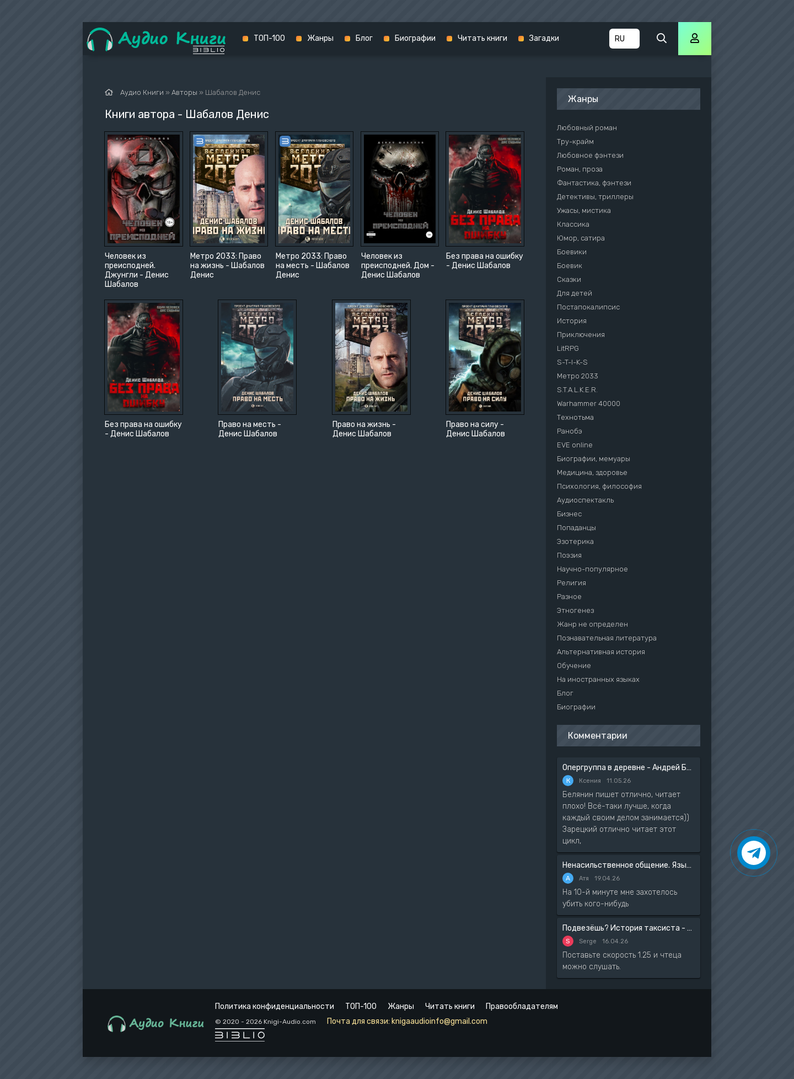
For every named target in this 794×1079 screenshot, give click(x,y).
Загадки (544, 38)
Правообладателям (522, 1006)
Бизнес (569, 514)
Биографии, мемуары (593, 459)
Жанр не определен (592, 624)
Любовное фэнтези (590, 155)
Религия (571, 583)
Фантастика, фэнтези (594, 183)
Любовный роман (587, 128)
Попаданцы (576, 528)
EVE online (575, 445)
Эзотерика (575, 541)
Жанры (320, 38)
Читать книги (482, 38)
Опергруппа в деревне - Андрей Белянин (628, 767)
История (572, 321)
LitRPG (568, 348)
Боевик (569, 265)
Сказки (569, 279)
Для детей (574, 293)
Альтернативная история (601, 652)
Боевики (572, 252)
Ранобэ (569, 431)
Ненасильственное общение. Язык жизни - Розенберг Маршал (628, 865)
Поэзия (569, 555)
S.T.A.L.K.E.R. (577, 390)
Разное (569, 596)
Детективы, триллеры (595, 197)
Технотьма (575, 417)
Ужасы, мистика (584, 210)
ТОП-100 (269, 38)
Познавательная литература (607, 638)
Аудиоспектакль (585, 500)
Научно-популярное (592, 569)
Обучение (574, 665)
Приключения (581, 334)
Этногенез (575, 610)
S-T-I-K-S (572, 362)
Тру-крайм (575, 141)
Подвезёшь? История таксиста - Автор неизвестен (628, 928)
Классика (573, 224)
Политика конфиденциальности (274, 1006)
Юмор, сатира (581, 238)
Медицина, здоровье (592, 472)
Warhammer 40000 (588, 403)
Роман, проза (580, 169)
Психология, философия (599, 486)
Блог (364, 38)
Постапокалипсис (588, 307)
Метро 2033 (577, 376)
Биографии (415, 38)
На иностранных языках (598, 679)
